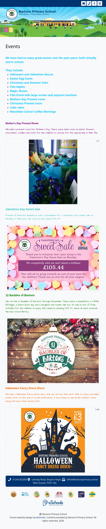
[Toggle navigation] (99, 3)
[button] (9, 172)
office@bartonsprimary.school (82, 479)
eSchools (41, 517)
